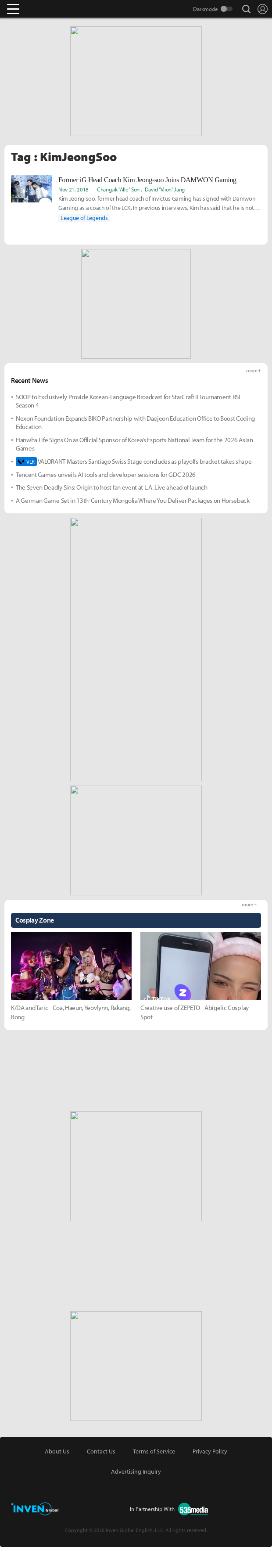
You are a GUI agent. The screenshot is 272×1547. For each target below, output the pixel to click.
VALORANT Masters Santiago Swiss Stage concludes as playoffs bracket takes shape (133, 461)
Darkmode (205, 8)
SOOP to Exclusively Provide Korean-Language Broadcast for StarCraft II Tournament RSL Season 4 (129, 401)
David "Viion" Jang (165, 189)
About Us (57, 1451)
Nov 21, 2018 (73, 189)
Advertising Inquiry (136, 1471)
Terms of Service (154, 1451)
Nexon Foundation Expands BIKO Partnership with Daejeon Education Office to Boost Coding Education (135, 422)
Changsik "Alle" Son (118, 189)
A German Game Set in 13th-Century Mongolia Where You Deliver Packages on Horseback (133, 500)
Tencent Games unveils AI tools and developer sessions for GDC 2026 (106, 474)
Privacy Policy (210, 1451)
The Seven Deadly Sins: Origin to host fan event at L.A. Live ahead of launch (112, 487)
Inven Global (47, 9)
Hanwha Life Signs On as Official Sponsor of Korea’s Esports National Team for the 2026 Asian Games (134, 444)
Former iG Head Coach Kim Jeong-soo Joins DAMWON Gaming (147, 180)
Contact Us (101, 1451)
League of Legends (84, 218)
